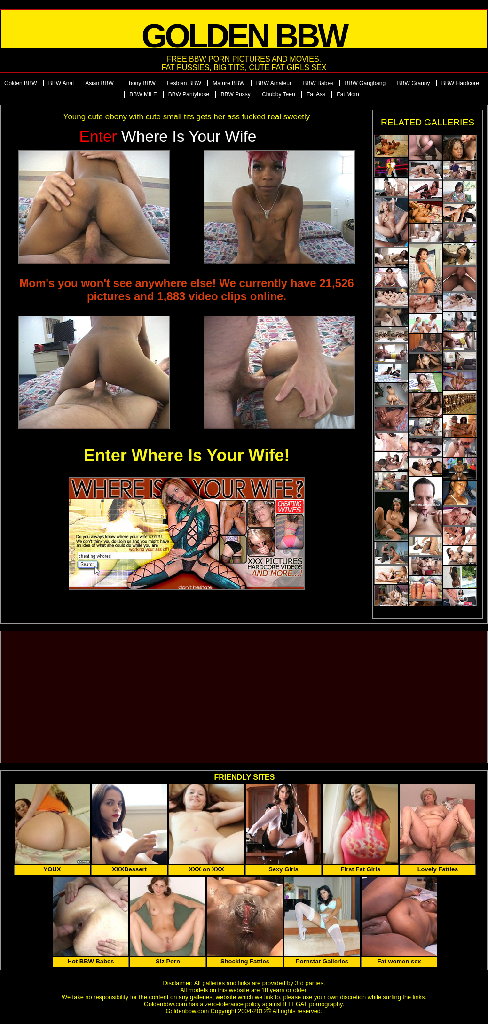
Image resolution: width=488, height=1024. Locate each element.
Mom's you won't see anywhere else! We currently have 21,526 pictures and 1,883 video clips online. (186, 290)
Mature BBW (228, 83)
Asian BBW (99, 83)
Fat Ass (316, 94)
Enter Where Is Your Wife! (187, 455)
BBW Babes (318, 83)
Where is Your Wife (168, 136)
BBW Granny (413, 83)
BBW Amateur (273, 83)
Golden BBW (20, 83)
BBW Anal (61, 83)
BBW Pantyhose (188, 94)
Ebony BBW (140, 83)
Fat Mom (348, 94)
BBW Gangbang (365, 83)
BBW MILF (143, 94)
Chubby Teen (278, 94)
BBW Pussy (235, 94)
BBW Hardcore (460, 83)
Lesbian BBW (184, 83)
